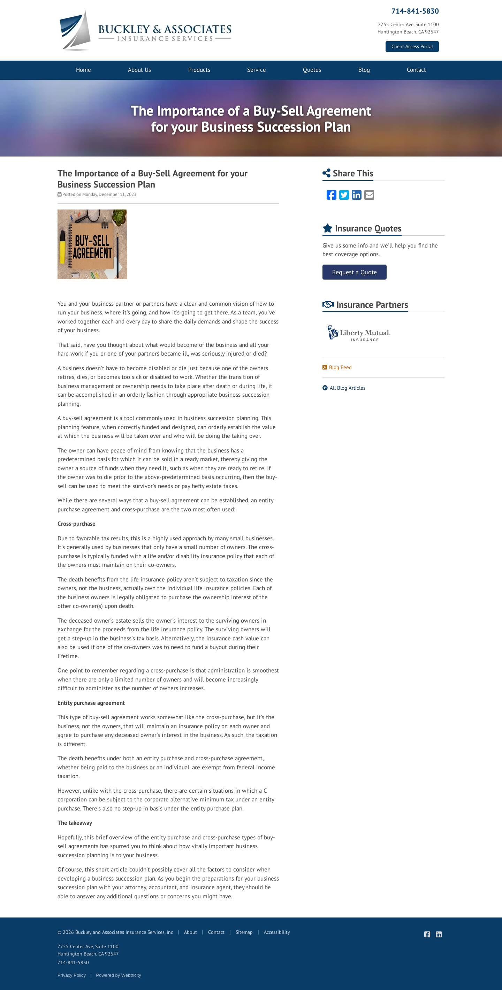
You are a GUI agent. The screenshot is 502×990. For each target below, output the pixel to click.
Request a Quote (354, 272)
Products (199, 70)
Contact (416, 70)
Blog (364, 70)
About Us (139, 70)
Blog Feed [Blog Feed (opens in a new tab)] (337, 367)
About (190, 932)
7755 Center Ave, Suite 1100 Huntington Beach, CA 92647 (88, 950)
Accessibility (277, 932)
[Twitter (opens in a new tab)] (344, 195)
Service (256, 70)
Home (83, 70)
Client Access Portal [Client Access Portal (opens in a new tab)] (412, 46)
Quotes (312, 70)
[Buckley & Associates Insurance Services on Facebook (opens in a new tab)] (427, 934)
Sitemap (244, 932)
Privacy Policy (72, 975)
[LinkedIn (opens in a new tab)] (357, 195)
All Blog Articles (343, 387)
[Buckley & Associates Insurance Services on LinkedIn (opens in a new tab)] (438, 934)
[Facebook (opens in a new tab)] (331, 195)
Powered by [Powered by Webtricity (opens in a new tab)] (118, 975)
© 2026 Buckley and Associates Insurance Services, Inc (115, 932)
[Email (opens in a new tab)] (369, 195)
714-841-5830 (415, 11)
